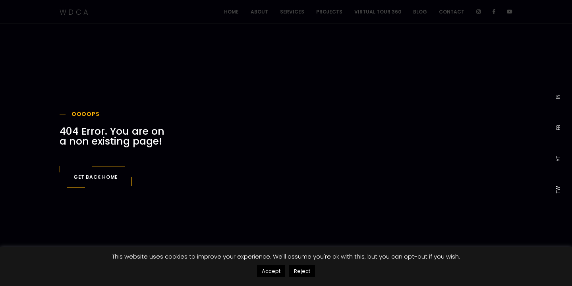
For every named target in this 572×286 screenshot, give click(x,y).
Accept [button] (271, 271)
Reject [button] (302, 271)
